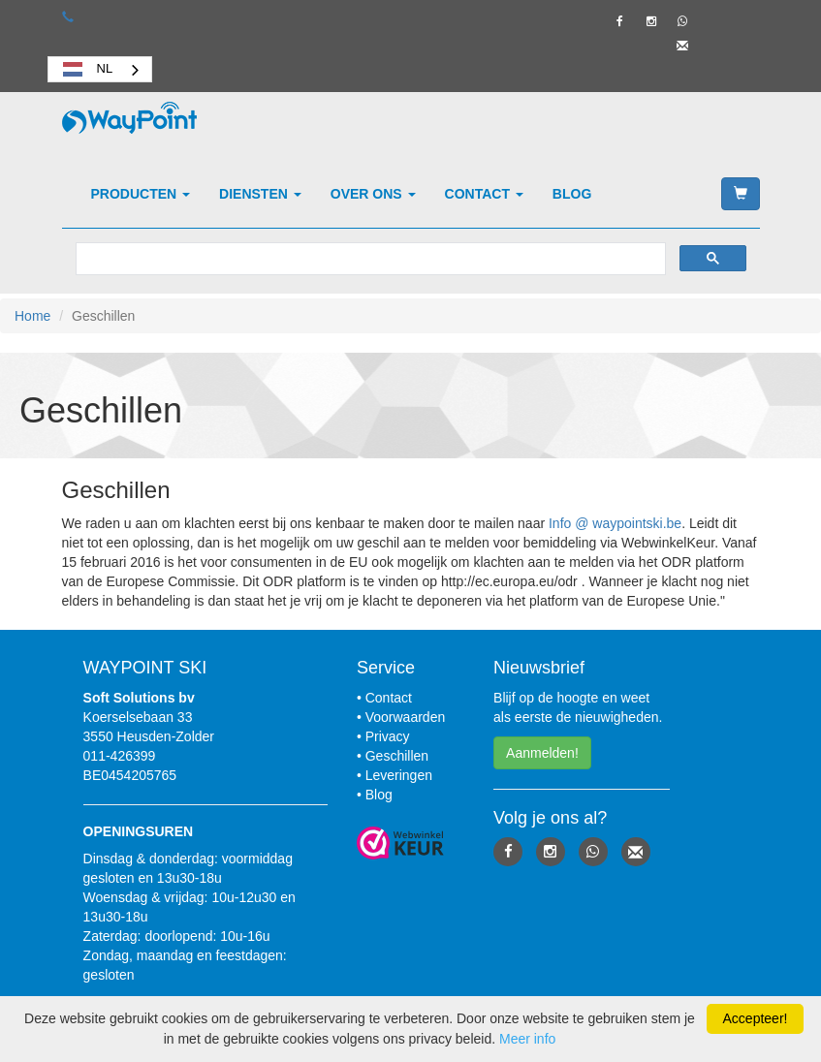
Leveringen (398, 775)
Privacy (387, 736)
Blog (572, 194)
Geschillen (396, 756)
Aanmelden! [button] (542, 753)
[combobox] (100, 69)
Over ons (373, 194)
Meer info (527, 1038)
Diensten (260, 194)
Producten (141, 194)
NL (85, 69)
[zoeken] (368, 259)
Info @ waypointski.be (615, 523)
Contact (484, 194)
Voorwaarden (405, 717)
